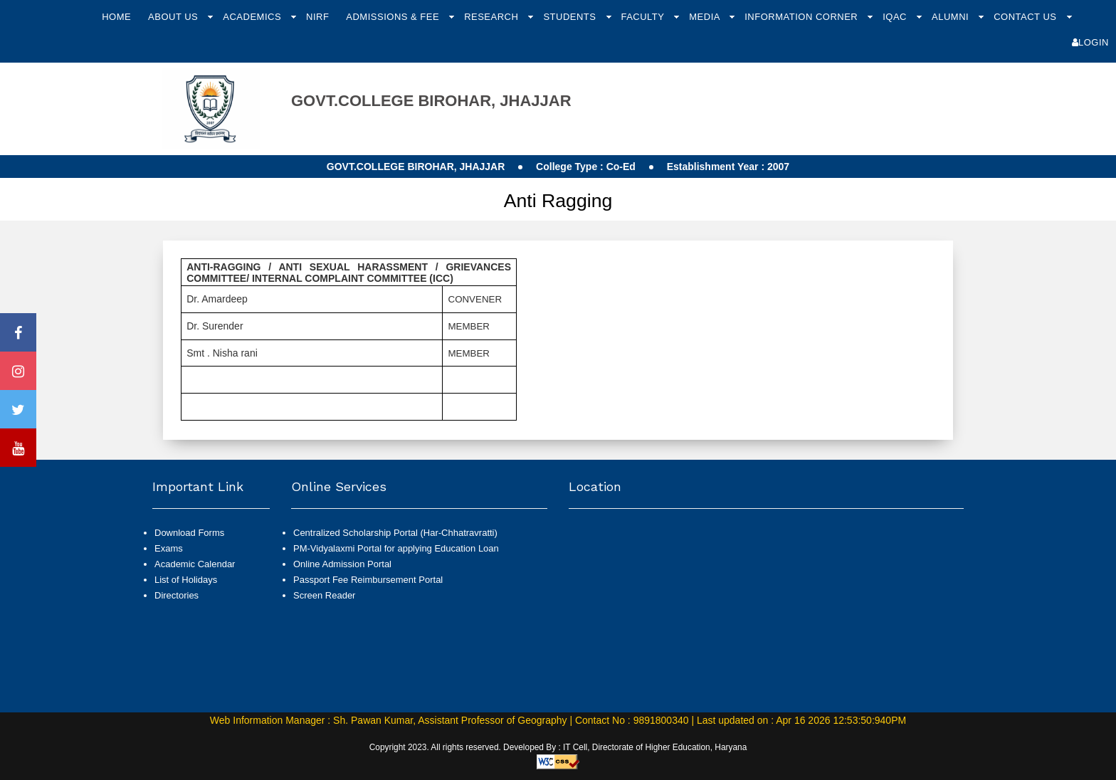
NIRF (317, 16)
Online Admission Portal (342, 564)
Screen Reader (324, 595)
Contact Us (1026, 16)
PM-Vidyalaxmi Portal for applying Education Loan (396, 548)
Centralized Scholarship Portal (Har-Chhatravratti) (395, 532)
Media (705, 16)
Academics (253, 16)
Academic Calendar (194, 564)
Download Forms (189, 532)
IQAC (896, 16)
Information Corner (802, 16)
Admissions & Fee (394, 16)
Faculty (644, 16)
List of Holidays (185, 579)
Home (116, 16)
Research (492, 16)
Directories (176, 595)
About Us (174, 16)
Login (1090, 42)
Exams (168, 548)
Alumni (952, 16)
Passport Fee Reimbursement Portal (368, 579)
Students (571, 16)
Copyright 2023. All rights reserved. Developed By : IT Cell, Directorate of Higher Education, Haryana (558, 747)
